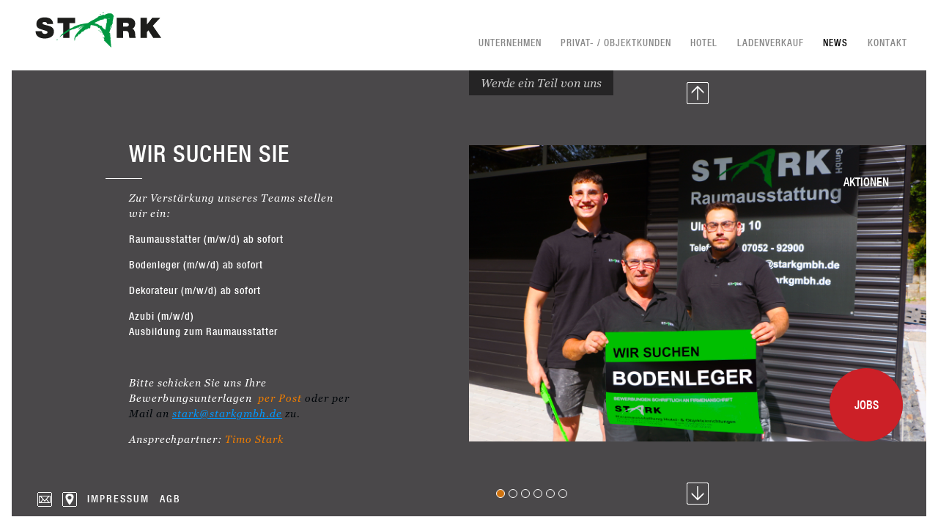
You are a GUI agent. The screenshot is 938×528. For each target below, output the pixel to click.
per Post (280, 398)
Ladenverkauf (770, 42)
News (835, 42)
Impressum (118, 498)
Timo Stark (254, 439)
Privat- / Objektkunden (616, 42)
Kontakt (887, 42)
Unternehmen (510, 42)
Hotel (703, 42)
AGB (170, 498)
